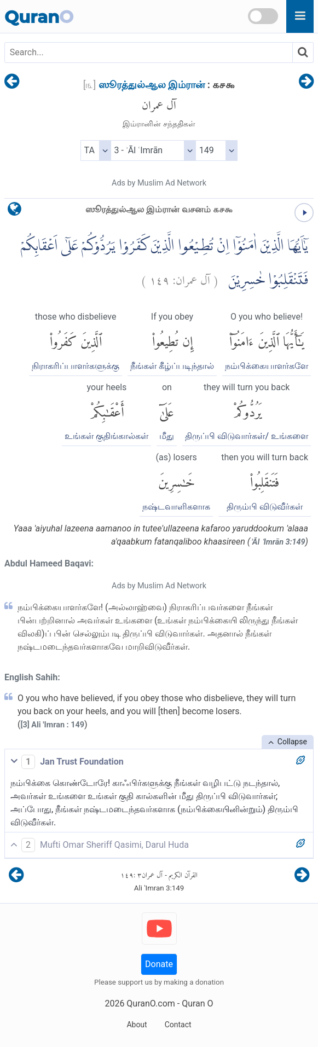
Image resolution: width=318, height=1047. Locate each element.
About (136, 1024)
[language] (14, 211)
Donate (159, 964)
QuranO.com (150, 1003)
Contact (178, 1024)
